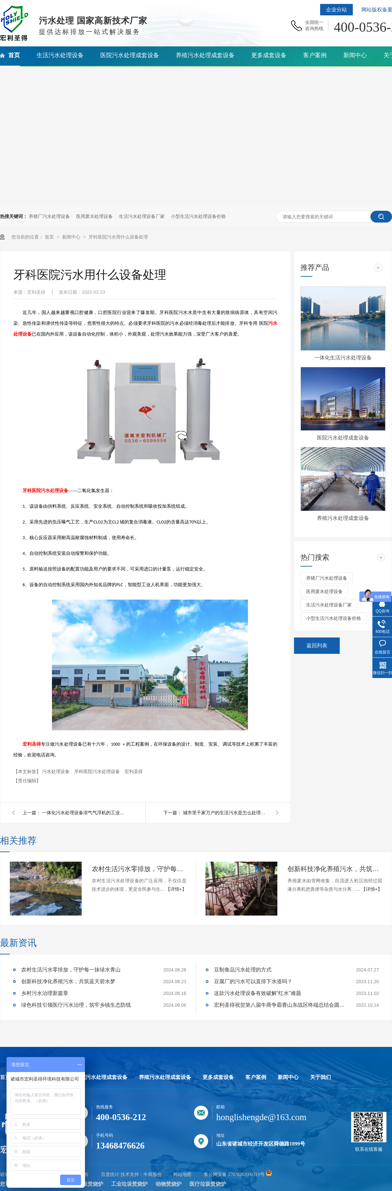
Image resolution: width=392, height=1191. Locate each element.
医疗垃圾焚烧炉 (207, 1184)
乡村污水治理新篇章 (44, 993)
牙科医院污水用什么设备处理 (118, 237)
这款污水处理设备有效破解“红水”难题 (257, 993)
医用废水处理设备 (94, 216)
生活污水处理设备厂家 (142, 216)
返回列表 (316, 645)
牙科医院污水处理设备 (45, 490)
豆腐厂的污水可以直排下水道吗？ (253, 981)
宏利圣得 (32, 744)
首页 (50, 237)
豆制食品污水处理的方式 (242, 969)
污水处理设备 (56, 771)
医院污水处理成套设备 (343, 437)
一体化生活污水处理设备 (343, 357)
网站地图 (182, 1174)
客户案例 (255, 1077)
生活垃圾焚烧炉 (85, 1184)
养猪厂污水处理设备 (49, 216)
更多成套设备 (218, 1077)
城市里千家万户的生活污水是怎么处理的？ (225, 812)
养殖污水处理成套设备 (343, 518)
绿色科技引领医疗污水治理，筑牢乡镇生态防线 (76, 1005)
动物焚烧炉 (168, 1184)
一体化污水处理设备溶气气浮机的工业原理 (84, 812)
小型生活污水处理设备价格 (198, 216)
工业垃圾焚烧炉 (129, 1184)
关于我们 (320, 1077)
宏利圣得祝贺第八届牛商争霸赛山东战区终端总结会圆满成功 (279, 1005)
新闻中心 (72, 237)
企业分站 (336, 9)
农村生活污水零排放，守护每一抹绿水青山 (139, 868)
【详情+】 (176, 889)
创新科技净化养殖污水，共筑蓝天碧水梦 (334, 868)
